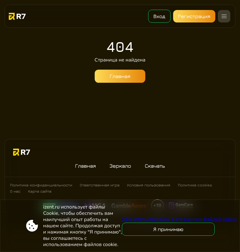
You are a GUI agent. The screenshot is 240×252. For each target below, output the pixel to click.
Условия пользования (148, 185)
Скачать (155, 166)
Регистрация (194, 16)
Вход (159, 16)
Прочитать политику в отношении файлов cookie (179, 219)
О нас (15, 191)
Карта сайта (40, 191)
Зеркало (120, 166)
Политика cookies (195, 185)
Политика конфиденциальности (41, 185)
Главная (120, 76)
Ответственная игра (99, 185)
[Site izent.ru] (23, 16)
